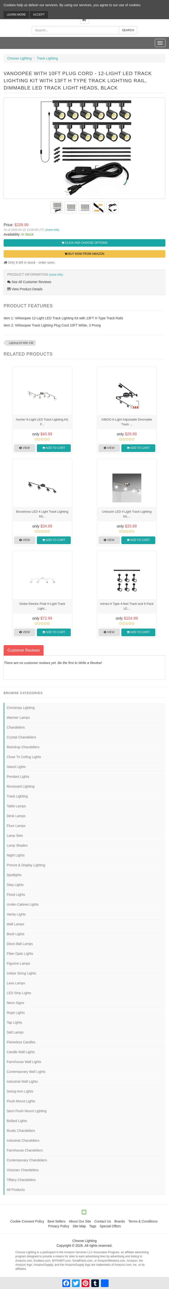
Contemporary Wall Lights (26, 1072)
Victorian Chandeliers (23, 1170)
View (24, 448)
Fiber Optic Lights (20, 954)
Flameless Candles (21, 1042)
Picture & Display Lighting (26, 865)
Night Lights (16, 855)
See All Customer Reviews (29, 282)
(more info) (52, 230)
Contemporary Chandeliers (27, 1160)
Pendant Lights (18, 776)
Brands (119, 1221)
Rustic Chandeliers (21, 1131)
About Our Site (80, 1221)
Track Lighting (47, 58)
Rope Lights (16, 1013)
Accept (39, 14)
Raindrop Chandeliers (23, 747)
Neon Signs (15, 1003)
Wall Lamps (15, 924)
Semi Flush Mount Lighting (27, 1111)
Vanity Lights (16, 914)
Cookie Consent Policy (27, 1221)
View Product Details (25, 289)
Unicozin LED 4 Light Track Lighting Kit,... (127, 514)
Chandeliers (16, 727)
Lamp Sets (15, 836)
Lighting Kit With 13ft (21, 342)
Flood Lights (16, 895)
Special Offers (110, 1226)
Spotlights (14, 875)
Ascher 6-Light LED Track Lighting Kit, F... (42, 422)
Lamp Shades (17, 845)
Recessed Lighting (20, 786)
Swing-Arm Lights (20, 1091)
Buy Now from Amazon (84, 253)
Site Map (79, 1226)
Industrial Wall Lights (22, 1081)
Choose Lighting (19, 58)
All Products (16, 1190)
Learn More (16, 14)
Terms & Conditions (142, 1221)
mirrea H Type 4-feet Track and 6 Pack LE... (126, 606)
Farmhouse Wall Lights (24, 1062)
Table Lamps (16, 806)
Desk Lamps (16, 816)
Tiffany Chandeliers (21, 1180)
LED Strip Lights (19, 993)
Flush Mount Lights (21, 1101)
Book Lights (15, 934)
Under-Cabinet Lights (23, 904)
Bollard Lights (17, 1121)
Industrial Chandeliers (23, 1140)
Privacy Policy (58, 1226)
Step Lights (15, 885)
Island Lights (16, 767)
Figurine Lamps (18, 963)
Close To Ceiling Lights (24, 757)
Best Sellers (56, 1221)
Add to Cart (53, 448)
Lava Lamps (16, 983)
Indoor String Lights (21, 973)
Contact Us (102, 1221)
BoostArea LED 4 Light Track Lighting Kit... (42, 514)
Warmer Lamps (18, 717)
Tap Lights (14, 1022)
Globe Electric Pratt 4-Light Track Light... (42, 606)
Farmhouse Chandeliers (25, 1150)
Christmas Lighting (21, 708)
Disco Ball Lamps (20, 944)
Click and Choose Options (84, 242)
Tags (93, 1226)
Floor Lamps (16, 826)
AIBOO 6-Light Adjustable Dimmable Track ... (126, 422)
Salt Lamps (15, 1032)
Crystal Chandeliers (21, 737)
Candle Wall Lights (21, 1052)
